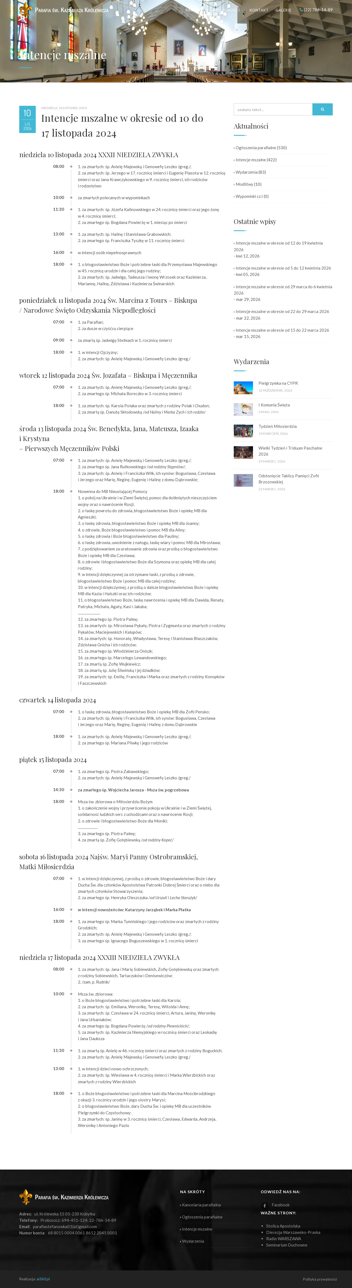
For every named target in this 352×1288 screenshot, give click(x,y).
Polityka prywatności (320, 1279)
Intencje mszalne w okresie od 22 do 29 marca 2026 (281, 311)
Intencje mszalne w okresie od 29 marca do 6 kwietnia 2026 (283, 289)
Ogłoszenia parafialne (255, 147)
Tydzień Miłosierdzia (277, 426)
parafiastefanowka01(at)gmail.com (65, 1226)
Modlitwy (243, 184)
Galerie (284, 10)
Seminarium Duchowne (286, 1244)
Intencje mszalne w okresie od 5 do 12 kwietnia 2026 (282, 267)
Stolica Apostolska (283, 1225)
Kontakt (259, 10)
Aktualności (227, 10)
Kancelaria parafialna (200, 1204)
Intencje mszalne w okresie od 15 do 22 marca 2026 (281, 330)
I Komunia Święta (274, 404)
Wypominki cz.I (248, 196)
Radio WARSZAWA (283, 1238)
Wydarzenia (246, 172)
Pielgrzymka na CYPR (278, 383)
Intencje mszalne (250, 159)
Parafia (195, 10)
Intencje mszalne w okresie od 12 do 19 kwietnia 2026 (278, 246)
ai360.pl (43, 1279)
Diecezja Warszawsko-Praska (293, 1232)
